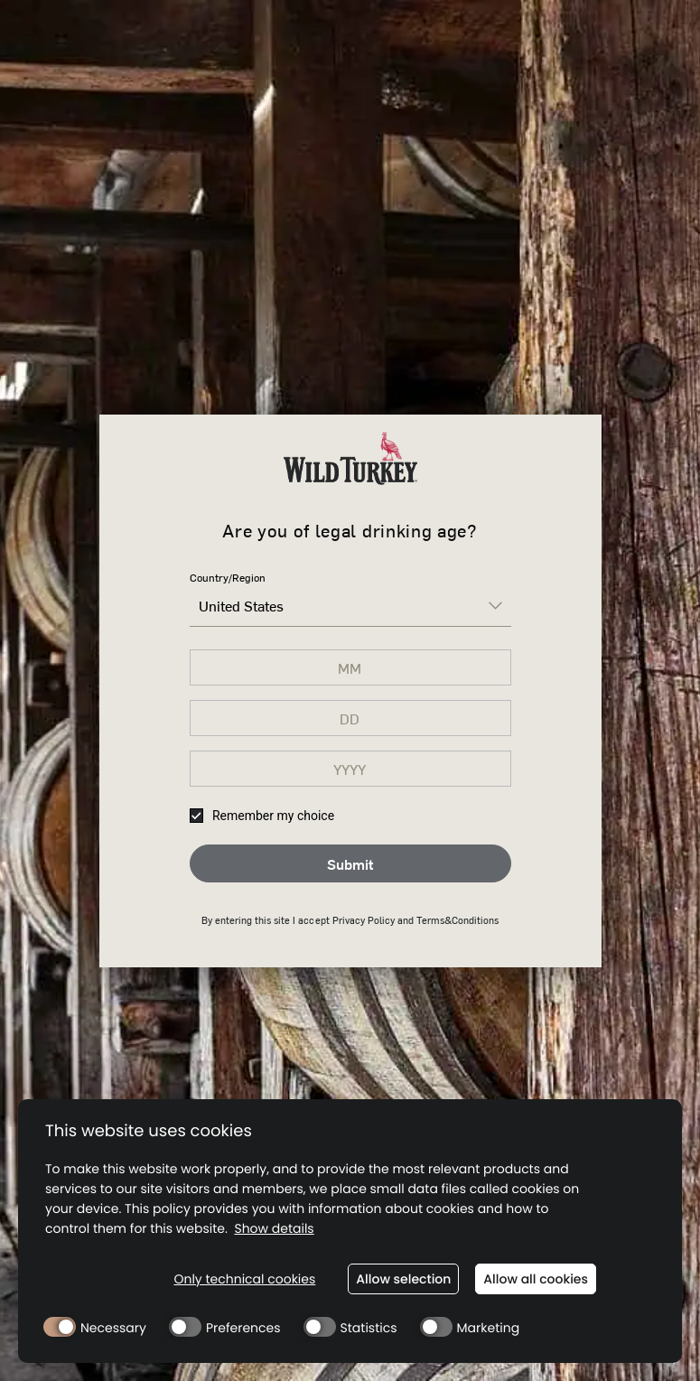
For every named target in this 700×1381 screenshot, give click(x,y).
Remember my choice (262, 815)
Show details (273, 1228)
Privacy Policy (363, 920)
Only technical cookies (244, 1279)
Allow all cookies (535, 1279)
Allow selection (403, 1279)
